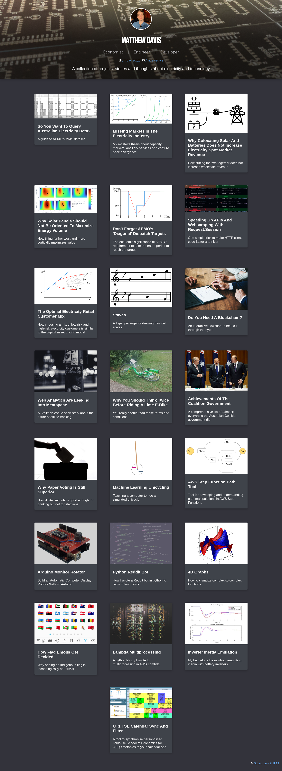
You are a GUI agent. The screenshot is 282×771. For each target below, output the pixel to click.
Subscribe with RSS (265, 763)
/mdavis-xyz (130, 60)
